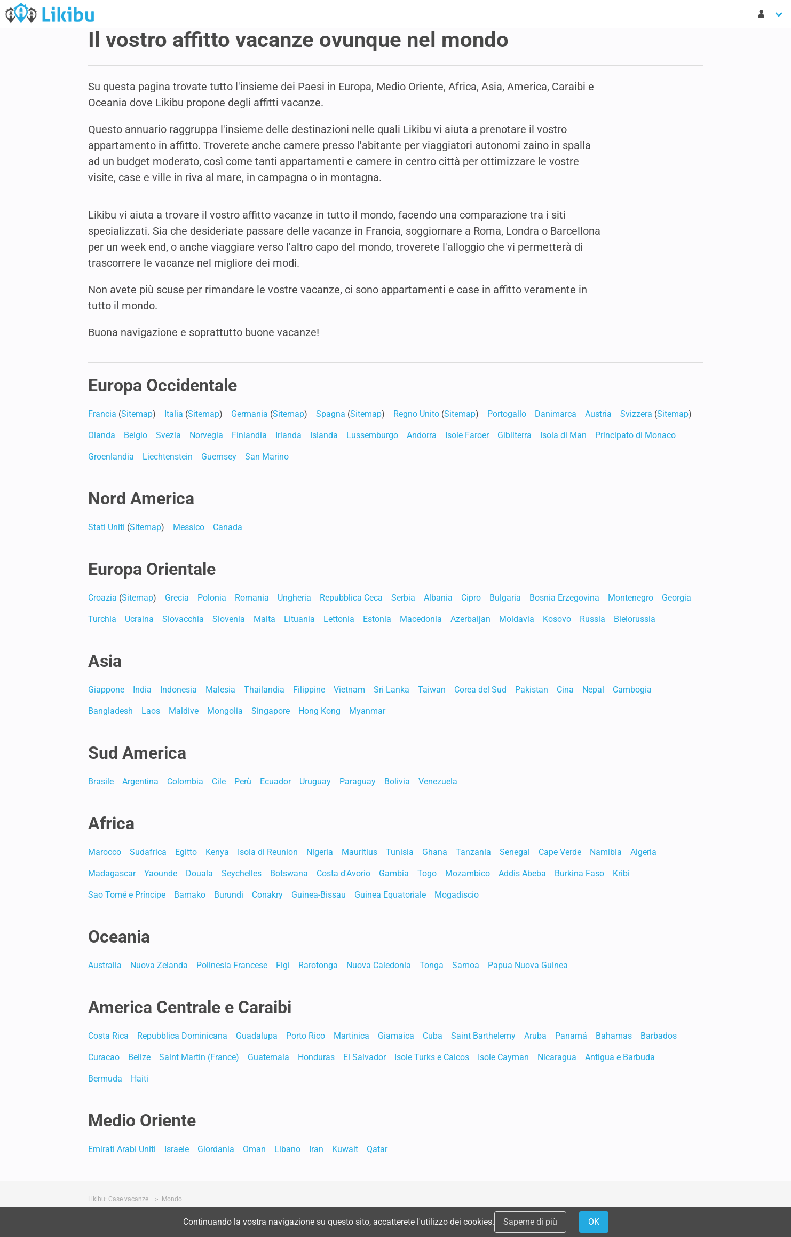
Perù (242, 781)
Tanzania (473, 852)
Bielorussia (634, 619)
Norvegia (206, 435)
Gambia (394, 873)
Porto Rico (305, 1036)
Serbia (403, 598)
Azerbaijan (470, 619)
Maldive (184, 711)
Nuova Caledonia (378, 965)
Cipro (471, 598)
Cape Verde (560, 852)
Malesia (220, 689)
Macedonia (421, 619)
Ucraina (139, 619)
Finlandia (249, 435)
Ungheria (294, 598)
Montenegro (630, 598)
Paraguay (357, 781)
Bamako (189, 895)
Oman (254, 1149)
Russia (592, 619)
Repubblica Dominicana (182, 1036)
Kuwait (345, 1149)
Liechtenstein (168, 457)
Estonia (377, 619)
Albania (438, 598)
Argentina (140, 781)
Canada (227, 527)
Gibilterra (514, 435)
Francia (102, 414)
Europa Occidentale (162, 385)
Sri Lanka (391, 689)
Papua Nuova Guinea (528, 965)
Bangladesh (110, 711)
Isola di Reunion (268, 852)
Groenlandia (111, 457)
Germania (249, 414)
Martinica (351, 1036)
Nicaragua (556, 1057)
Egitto (186, 852)
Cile (219, 781)
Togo (427, 873)
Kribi (621, 873)
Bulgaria (505, 598)
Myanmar (367, 711)
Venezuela (437, 781)
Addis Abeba (522, 873)
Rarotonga (318, 965)
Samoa (465, 965)
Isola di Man (563, 435)
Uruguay (315, 781)
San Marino (267, 457)
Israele (176, 1149)
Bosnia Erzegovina (564, 598)
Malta (264, 619)
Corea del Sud (480, 689)
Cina (565, 689)
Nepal (593, 689)
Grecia (177, 598)
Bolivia (397, 781)
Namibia (606, 852)
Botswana (289, 873)
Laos (150, 711)
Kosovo (557, 619)
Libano (287, 1149)
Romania (252, 598)
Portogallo (506, 414)
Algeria (643, 852)
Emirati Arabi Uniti (122, 1149)
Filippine (309, 689)
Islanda (324, 435)
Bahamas (614, 1036)
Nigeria (319, 852)
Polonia (211, 598)
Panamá (571, 1036)
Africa (111, 823)
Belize (139, 1057)
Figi (283, 965)
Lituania (299, 619)
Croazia (102, 598)
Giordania (215, 1149)
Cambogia (632, 689)
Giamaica (396, 1036)
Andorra (422, 435)
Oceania (119, 937)
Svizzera (636, 414)
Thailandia (264, 689)
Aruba (535, 1036)
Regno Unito (416, 414)
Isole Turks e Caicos (431, 1057)
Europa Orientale (152, 569)
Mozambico (467, 873)
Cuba (432, 1036)
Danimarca (555, 414)
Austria (598, 414)
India (142, 689)
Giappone (106, 689)
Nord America (141, 498)
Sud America (137, 753)
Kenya (217, 852)
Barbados (658, 1036)
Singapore (270, 711)
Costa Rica (108, 1036)
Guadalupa (257, 1036)
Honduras (316, 1057)
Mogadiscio (456, 895)
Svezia (168, 435)
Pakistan (531, 689)
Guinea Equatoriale (390, 895)
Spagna (330, 414)
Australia (105, 965)
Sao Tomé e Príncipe (126, 895)
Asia (105, 661)
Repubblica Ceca (351, 598)
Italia (173, 414)
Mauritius (359, 852)
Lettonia (338, 619)
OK (593, 1222)
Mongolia (225, 711)
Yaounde (160, 873)
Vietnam (349, 689)
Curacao (104, 1057)
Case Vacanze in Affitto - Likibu (49, 13)
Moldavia (516, 619)
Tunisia (400, 852)
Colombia (185, 781)
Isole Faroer (467, 435)
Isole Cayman (503, 1057)
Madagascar (112, 873)
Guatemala (268, 1057)
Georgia (676, 598)
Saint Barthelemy (483, 1036)
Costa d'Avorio (343, 873)
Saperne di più (530, 1222)
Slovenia (228, 619)
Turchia (102, 619)
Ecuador (275, 781)
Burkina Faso (579, 873)
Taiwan (432, 689)
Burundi (228, 895)
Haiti (139, 1078)
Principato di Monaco (635, 435)
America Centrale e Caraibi (189, 1007)
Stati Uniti (106, 527)
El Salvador (364, 1057)
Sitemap (137, 414)
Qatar (377, 1149)
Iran (316, 1149)
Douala (199, 873)
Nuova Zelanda (159, 965)
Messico (188, 527)
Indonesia (178, 689)
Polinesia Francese (231, 965)
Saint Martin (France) (199, 1057)
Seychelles (242, 873)
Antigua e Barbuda (620, 1057)
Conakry (267, 895)
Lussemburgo (372, 435)
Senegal (515, 852)
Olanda (101, 435)
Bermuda (105, 1078)
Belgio (135, 435)
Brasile (101, 781)
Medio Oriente (142, 1120)
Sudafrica (148, 852)
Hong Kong (319, 711)
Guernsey (218, 457)
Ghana (434, 852)
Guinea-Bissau (318, 895)
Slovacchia (183, 619)
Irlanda (288, 435)
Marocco (104, 852)
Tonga (432, 965)
